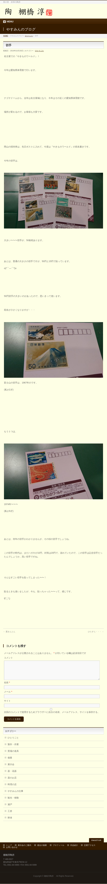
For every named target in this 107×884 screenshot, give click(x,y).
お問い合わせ (11, 847)
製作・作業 (13, 748)
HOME (5, 36)
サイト (7, 704)
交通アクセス (89, 845)
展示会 (11, 768)
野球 (10, 821)
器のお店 (12, 781)
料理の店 (12, 788)
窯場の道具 (13, 755)
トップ (9, 845)
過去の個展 (42, 845)
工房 (10, 815)
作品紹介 (74, 845)
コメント (8, 657)
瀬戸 (10, 808)
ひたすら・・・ (96, 632)
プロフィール (58, 845)
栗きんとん (9, 632)
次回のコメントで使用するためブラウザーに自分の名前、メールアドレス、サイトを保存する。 (52, 716)
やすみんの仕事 (15, 795)
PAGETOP (96, 840)
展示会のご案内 (24, 845)
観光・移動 (13, 801)
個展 (10, 761)
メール (8, 695)
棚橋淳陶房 (49, 876)
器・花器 (12, 775)
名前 (7, 686)
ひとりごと (29, 36)
